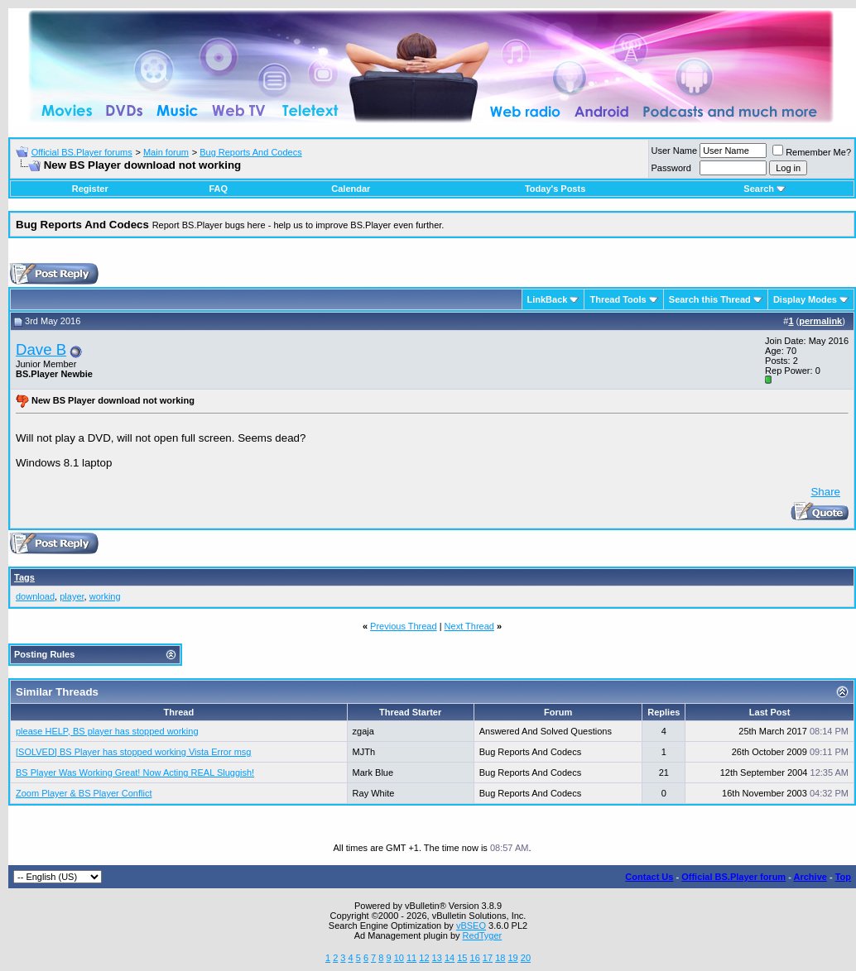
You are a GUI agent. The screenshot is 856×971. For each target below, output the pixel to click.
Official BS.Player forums (81, 152)
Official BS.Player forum (733, 877)
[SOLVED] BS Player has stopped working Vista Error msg (134, 752)
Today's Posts (555, 189)
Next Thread (469, 626)
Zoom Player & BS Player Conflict (83, 793)
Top (843, 877)
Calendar (350, 189)
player (72, 596)
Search (764, 189)
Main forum (166, 152)
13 (437, 958)
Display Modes (805, 299)
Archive (810, 877)
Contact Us (649, 877)
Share (825, 492)
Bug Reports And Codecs (251, 152)
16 (475, 958)
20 (526, 958)
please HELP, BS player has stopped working (107, 731)
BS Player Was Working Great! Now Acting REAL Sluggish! (135, 772)
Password (671, 168)
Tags (24, 577)
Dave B (41, 349)
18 (500, 958)
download (35, 596)
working (105, 596)
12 (424, 958)
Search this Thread (710, 299)
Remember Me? (811, 152)
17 (488, 958)
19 (512, 958)
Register (90, 189)
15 (462, 958)
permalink (820, 321)
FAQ (218, 189)
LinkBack (547, 299)
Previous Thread (403, 626)
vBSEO (471, 925)
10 (399, 958)
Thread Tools (617, 299)
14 (449, 958)
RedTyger (483, 935)
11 (411, 958)
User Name (675, 150)
